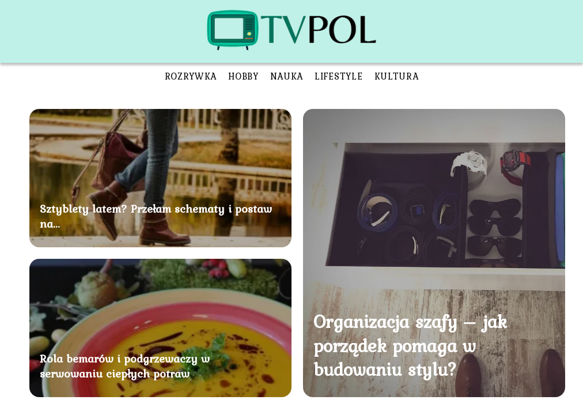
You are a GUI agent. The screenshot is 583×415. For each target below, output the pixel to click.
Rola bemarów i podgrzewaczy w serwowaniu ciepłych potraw (125, 366)
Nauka (287, 76)
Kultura (396, 76)
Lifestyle (338, 76)
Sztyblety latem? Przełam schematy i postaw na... (156, 216)
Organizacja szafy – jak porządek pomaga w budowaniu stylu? (410, 345)
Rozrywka (191, 76)
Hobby (243, 76)
